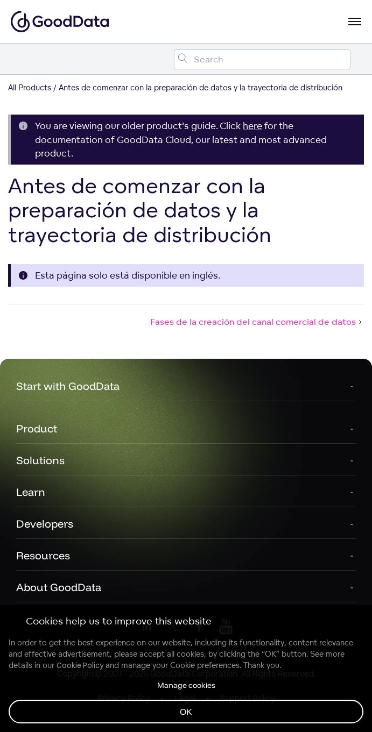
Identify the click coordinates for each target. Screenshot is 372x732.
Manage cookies (186, 685)
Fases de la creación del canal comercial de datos (257, 321)
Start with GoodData (68, 386)
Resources (43, 555)
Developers (44, 523)
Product (36, 428)
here (252, 125)
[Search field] (262, 59)
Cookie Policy (80, 665)
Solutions (40, 460)
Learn (30, 492)
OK (186, 711)
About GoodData (58, 587)
